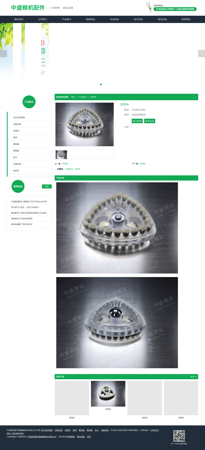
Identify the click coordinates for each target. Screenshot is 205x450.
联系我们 (186, 19)
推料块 (16, 171)
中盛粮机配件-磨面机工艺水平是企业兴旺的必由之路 (30, 201)
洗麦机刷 (17, 164)
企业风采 (114, 19)
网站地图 (81, 437)
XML (89, 437)
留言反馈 (162, 19)
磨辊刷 (16, 144)
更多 (47, 186)
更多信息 (149, 121)
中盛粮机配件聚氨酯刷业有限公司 (41, 437)
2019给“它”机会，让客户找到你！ (25, 207)
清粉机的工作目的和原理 (21, 218)
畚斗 (15, 157)
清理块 (93, 97)
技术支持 (138, 19)
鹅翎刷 (16, 151)
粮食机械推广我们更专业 (21, 224)
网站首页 (18, 19)
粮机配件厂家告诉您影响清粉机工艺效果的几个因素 (30, 213)
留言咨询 (137, 121)
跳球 (15, 137)
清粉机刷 (17, 124)
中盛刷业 (69, 169)
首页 (73, 97)
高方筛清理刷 (19, 117)
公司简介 (42, 19)
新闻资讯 (90, 19)
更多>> (193, 377)
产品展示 (66, 19)
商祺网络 (71, 437)
